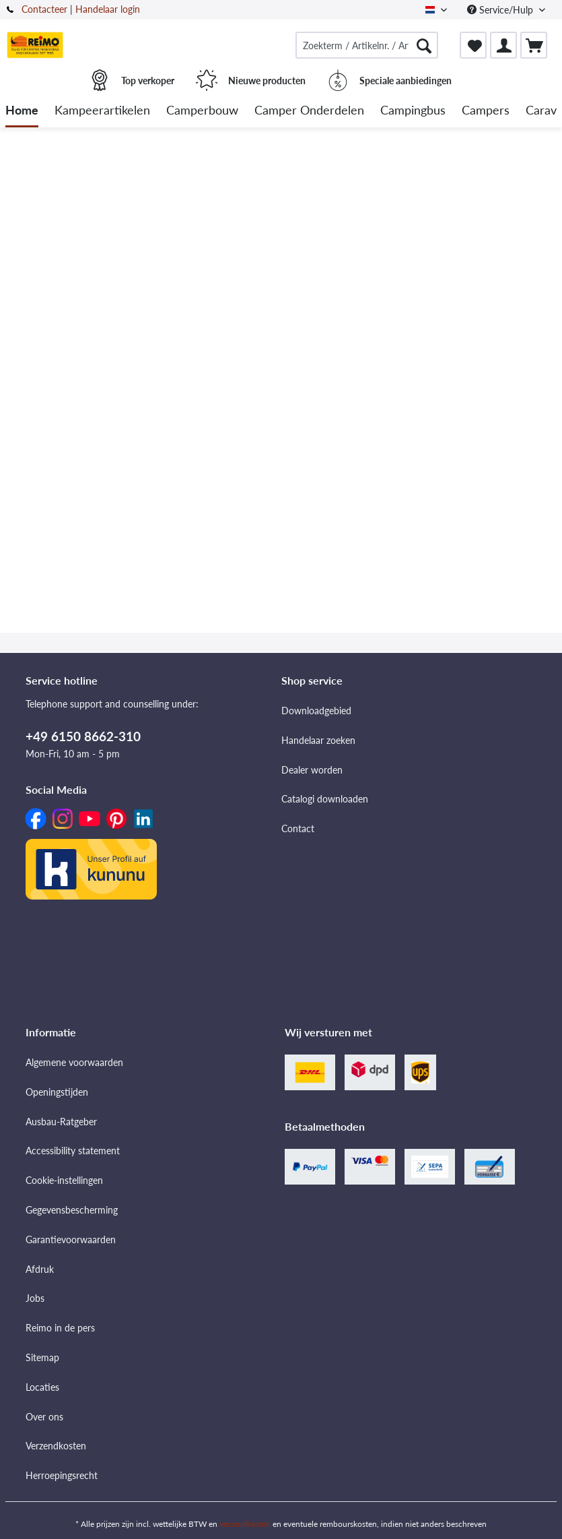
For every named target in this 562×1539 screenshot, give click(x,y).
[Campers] (486, 110)
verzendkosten (245, 1524)
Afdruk (40, 1269)
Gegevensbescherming (72, 1210)
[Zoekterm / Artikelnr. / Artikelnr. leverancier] (366, 45)
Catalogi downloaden (324, 799)
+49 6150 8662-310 (83, 736)
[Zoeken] (424, 45)
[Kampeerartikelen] (102, 110)
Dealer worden (312, 770)
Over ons (44, 1416)
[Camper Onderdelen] (309, 110)
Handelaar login (107, 9)
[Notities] (473, 45)
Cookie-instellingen (64, 1180)
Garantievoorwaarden (71, 1239)
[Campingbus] (413, 110)
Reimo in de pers (60, 1327)
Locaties (42, 1387)
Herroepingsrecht (62, 1475)
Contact (297, 828)
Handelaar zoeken (318, 740)
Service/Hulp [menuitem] (501, 9)
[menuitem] (366, 45)
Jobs (35, 1298)
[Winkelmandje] (533, 45)
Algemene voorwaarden (74, 1062)
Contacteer (44, 9)
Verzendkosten (56, 1445)
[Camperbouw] (202, 110)
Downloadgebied (316, 710)
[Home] (21, 110)
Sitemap (42, 1357)
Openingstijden (57, 1092)
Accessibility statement (73, 1150)
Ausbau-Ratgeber (61, 1121)
